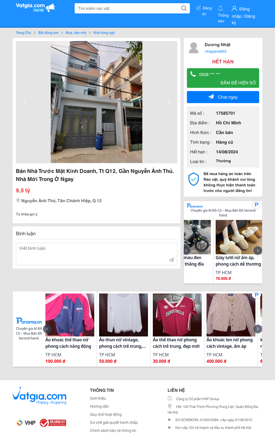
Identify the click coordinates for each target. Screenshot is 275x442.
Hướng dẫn (99, 406)
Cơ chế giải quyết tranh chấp (114, 422)
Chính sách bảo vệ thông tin (113, 430)
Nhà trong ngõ (104, 32)
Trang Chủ (23, 32)
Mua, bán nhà (76, 32)
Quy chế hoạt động (106, 414)
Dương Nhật (217, 44)
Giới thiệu (98, 398)
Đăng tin (204, 9)
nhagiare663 (215, 51)
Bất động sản (48, 32)
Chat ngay (223, 96)
